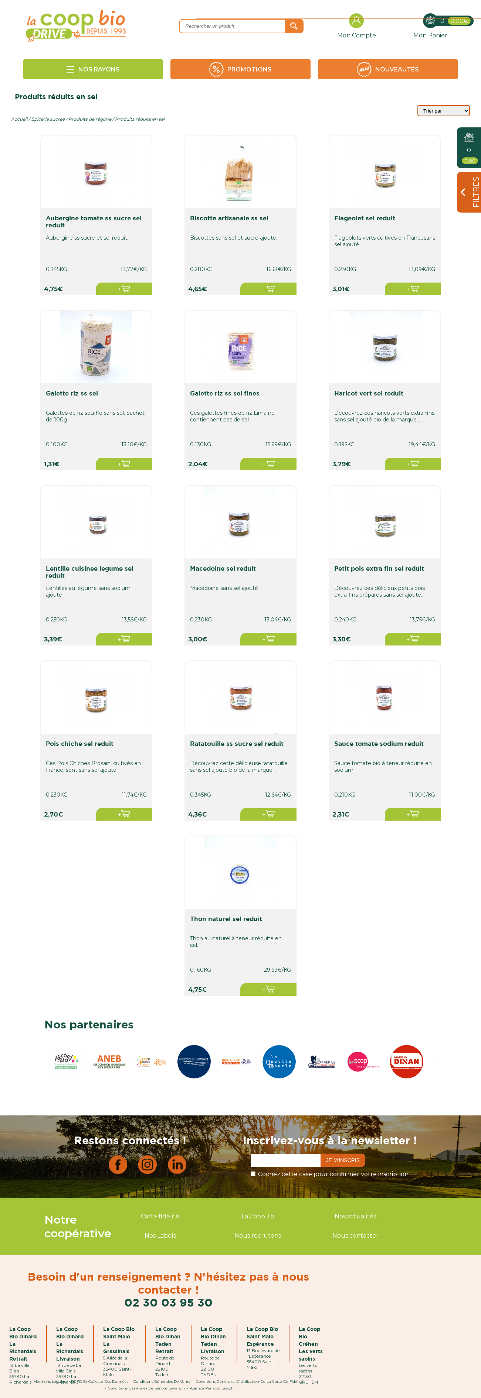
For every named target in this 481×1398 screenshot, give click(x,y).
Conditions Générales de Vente (162, 1381)
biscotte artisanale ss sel (231, 217)
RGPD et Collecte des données (99, 1381)
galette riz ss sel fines (227, 393)
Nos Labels (160, 1235)
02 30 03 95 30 (168, 1302)
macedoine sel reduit (225, 568)
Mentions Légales (49, 1381)
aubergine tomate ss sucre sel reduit (96, 221)
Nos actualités (355, 1216)
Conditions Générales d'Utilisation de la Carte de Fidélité (249, 1381)
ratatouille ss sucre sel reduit (239, 743)
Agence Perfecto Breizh (212, 1388)
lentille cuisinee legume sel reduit (92, 572)
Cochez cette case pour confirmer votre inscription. (334, 1174)
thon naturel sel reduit (228, 918)
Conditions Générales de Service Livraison (146, 1388)
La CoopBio (257, 1216)
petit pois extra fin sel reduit (382, 568)
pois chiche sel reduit (82, 743)
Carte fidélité (160, 1216)
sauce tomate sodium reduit (381, 743)
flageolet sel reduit (367, 217)
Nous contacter (355, 1235)
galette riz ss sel (74, 393)
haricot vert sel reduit (371, 393)
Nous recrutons (257, 1235)
